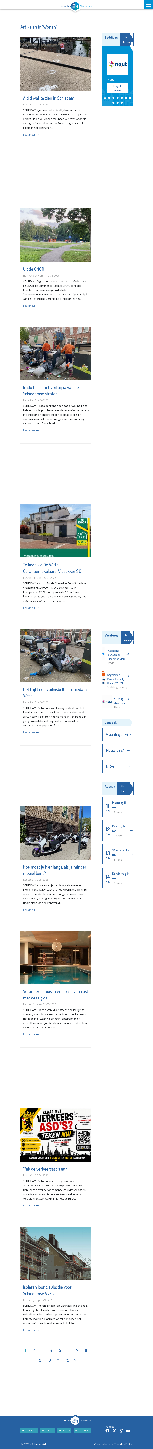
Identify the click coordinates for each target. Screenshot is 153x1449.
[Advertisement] (55, 178)
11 (58, 1360)
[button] (105, 98)
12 (67, 1360)
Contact (47, 1430)
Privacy (64, 1430)
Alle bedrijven (130, 39)
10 (49, 1360)
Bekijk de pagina (117, 87)
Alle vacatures (131, 637)
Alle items (126, 788)
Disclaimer (82, 1430)
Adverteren (29, 1430)
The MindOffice (123, 1444)
